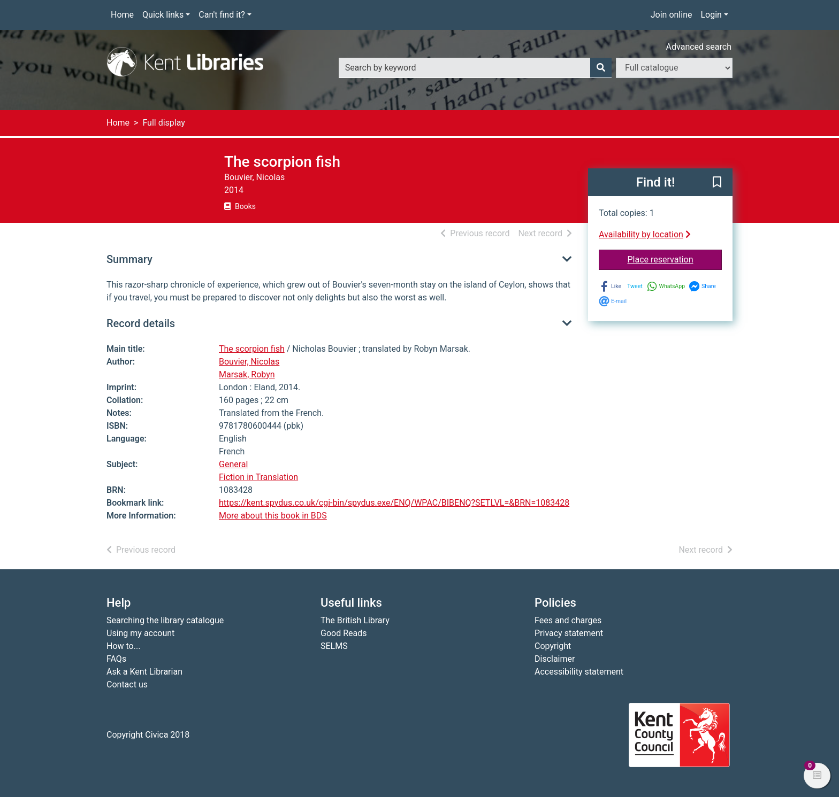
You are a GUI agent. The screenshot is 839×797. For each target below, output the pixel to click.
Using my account (140, 633)
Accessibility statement (579, 672)
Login (710, 15)
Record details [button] (140, 323)
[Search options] (674, 68)
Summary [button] (129, 259)
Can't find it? (222, 15)
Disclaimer (555, 659)
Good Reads (344, 633)
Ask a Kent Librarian (144, 672)
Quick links (163, 15)
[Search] (601, 68)
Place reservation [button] (675, 259)
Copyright (553, 646)
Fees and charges (568, 620)
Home (122, 15)
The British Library (355, 620)
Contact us (127, 684)
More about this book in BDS (273, 515)
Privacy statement (569, 633)
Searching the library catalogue (165, 620)
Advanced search (698, 47)
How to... (123, 646)
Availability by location (645, 234)
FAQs (116, 659)
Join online (671, 15)
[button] (717, 183)
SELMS (334, 646)
